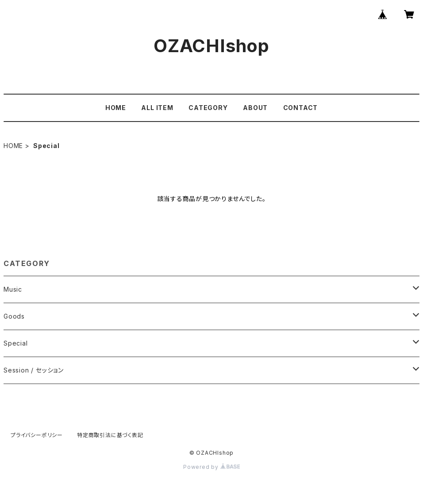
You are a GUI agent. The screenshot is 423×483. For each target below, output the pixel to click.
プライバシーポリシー (37, 435)
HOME (115, 107)
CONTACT (300, 107)
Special (16, 343)
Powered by (211, 467)
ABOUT (255, 107)
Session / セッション (34, 370)
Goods (14, 316)
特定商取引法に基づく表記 (110, 435)
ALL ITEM (157, 107)
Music (13, 289)
